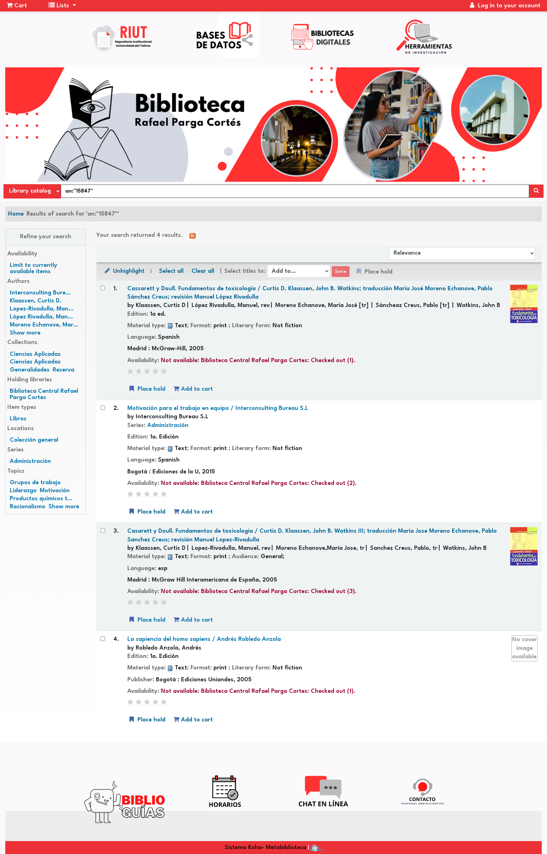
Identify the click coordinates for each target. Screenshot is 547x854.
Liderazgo (23, 491)
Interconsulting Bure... (40, 293)
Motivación (55, 491)
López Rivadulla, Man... (41, 317)
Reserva (63, 370)
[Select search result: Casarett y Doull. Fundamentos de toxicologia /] (102, 530)
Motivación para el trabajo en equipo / (217, 408)
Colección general (34, 440)
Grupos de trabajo (35, 483)
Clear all (203, 271)
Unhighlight (123, 271)
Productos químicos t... (41, 499)
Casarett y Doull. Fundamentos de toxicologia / (312, 535)
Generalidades (30, 370)
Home (16, 214)
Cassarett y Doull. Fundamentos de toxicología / (310, 293)
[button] (16, 6)
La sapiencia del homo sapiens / (204, 639)
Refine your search (45, 237)
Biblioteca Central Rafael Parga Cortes (44, 394)
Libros (18, 419)
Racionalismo (27, 507)
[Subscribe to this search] (192, 236)
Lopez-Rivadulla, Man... (42, 309)
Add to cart (193, 388)
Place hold (146, 388)
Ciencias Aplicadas (35, 354)
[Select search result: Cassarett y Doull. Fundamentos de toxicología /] (102, 288)
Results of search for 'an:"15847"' (73, 214)
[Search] (536, 191)
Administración (30, 461)
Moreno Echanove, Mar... (44, 325)
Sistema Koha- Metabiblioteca (265, 848)
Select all (171, 271)
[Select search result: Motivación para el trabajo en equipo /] (102, 407)
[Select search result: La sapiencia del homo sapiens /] (102, 638)
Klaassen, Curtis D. (35, 301)
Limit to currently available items (33, 268)
